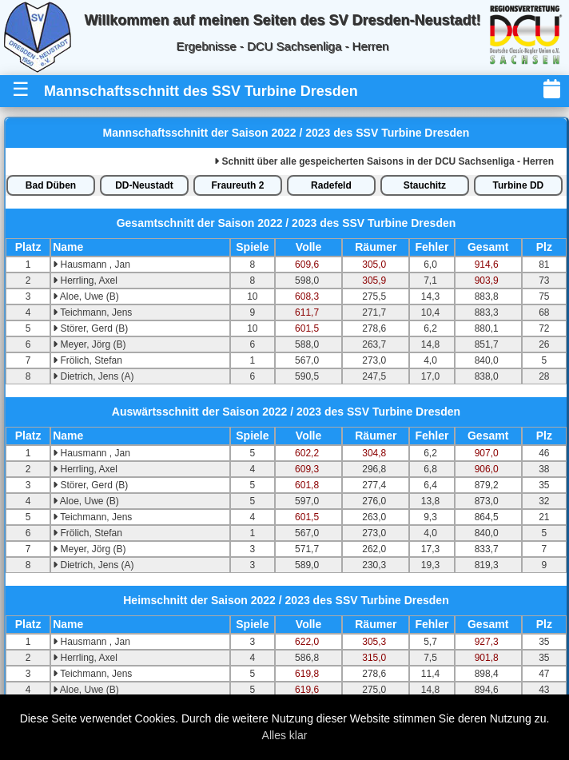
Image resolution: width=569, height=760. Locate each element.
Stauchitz (425, 185)
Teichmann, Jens (92, 312)
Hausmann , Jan (91, 264)
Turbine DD (518, 185)
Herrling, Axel (85, 280)
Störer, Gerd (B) (90, 328)
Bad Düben (51, 185)
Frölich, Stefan (87, 360)
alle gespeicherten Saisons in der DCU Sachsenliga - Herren (384, 161)
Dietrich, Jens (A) (93, 376)
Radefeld (331, 185)
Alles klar (285, 735)
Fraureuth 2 (237, 185)
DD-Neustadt (144, 185)
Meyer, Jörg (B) (89, 344)
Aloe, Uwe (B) (86, 296)
